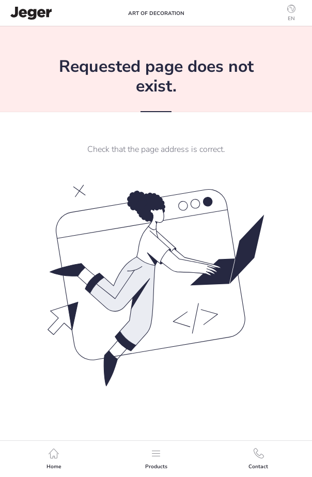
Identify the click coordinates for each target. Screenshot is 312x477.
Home (53, 459)
